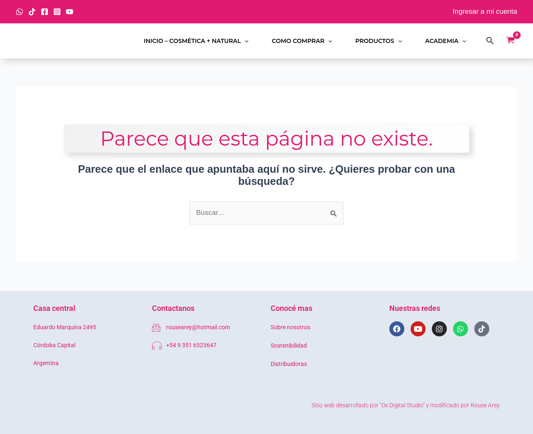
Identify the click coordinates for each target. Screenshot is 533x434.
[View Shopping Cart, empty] (510, 40)
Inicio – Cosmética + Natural (196, 41)
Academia (445, 41)
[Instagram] (57, 11)
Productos (378, 41)
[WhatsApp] (19, 11)
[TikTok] (32, 11)
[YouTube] (69, 11)
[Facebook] (44, 11)
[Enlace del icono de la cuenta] (485, 12)
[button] (244, 41)
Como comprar (302, 41)
